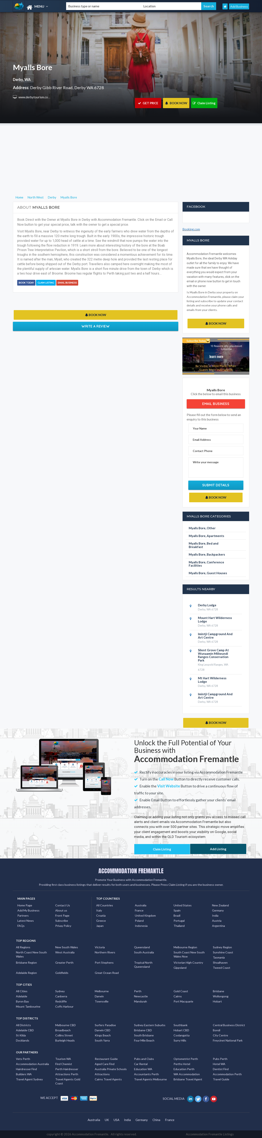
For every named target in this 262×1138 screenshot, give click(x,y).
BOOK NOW (176, 103)
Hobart (217, 1001)
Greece (101, 920)
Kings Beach (103, 1035)
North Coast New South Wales (31, 954)
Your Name (200, 428)
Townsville (101, 1001)
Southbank (180, 1025)
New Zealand (220, 905)
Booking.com (191, 229)
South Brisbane (144, 1035)
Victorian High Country (188, 962)
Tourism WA (63, 1059)
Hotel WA (219, 1064)
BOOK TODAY (26, 282)
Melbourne (102, 991)
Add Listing (218, 849)
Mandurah (140, 1001)
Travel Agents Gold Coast (67, 1081)
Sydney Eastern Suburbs (149, 1025)
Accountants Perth (146, 1074)
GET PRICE (148, 103)
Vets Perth (23, 1059)
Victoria (100, 947)
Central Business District (229, 1025)
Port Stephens (104, 962)
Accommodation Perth (227, 1074)
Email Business (67, 282)
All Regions (23, 947)
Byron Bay (22, 1001)
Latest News (25, 920)
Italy (99, 910)
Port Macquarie (183, 1001)
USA (116, 1120)
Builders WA (24, 1074)
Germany (218, 910)
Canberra (61, 996)
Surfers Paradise (105, 1025)
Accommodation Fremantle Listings (210, 1134)
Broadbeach (63, 1030)
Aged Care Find (104, 1064)
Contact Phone (202, 451)
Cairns (178, 996)
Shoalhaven (220, 962)
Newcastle (141, 996)
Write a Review (95, 326)
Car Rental (141, 1064)
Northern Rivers (105, 952)
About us (61, 910)
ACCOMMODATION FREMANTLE (131, 871)
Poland (139, 920)
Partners (23, 915)
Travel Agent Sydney (29, 1079)
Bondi (216, 1030)
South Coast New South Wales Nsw (189, 954)
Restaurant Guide (106, 1059)
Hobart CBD (181, 1030)
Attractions (102, 1074)
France (139, 910)
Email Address (202, 439)
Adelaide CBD (25, 1030)
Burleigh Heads (65, 1040)
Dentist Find (221, 1069)
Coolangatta (182, 1035)
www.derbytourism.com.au (36, 97)
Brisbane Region (26, 962)
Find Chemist (63, 1064)
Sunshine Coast (223, 952)
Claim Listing (204, 103)
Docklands (22, 1040)
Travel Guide (221, 1079)
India (215, 915)
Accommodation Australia (32, 1064)
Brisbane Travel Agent (188, 1079)
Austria (216, 920)
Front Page (62, 915)
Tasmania (219, 957)
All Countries (104, 905)
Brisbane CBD (143, 1030)
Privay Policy (63, 925)
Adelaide (21, 996)
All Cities (21, 991)
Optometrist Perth (186, 1059)
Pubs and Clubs (144, 1059)
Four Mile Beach (144, 1040)
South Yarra (102, 1040)
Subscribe (61, 920)
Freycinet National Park (228, 1040)
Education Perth (184, 1069)
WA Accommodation (187, 1074)
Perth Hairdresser (66, 1069)
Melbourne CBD (65, 1025)
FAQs (21, 925)
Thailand (179, 925)
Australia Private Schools (111, 1069)
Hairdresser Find (26, 1069)
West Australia (65, 952)
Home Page (24, 905)
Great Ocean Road (107, 972)
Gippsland (180, 967)
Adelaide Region (26, 972)
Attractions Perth (66, 1074)
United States (183, 905)
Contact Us (62, 905)
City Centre (220, 1035)
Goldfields (61, 972)
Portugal (179, 920)
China (156, 1120)
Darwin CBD (102, 1030)
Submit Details (215, 485)
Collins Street (64, 1035)
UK (107, 1120)
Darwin (99, 996)
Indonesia (141, 925)
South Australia (144, 952)
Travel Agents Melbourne (150, 1079)
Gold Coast (181, 991)
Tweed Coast (221, 967)
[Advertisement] (131, 154)
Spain (177, 910)
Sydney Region (222, 947)
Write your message (206, 462)
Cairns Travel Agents (108, 1079)
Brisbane (218, 991)
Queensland (142, 947)
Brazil (177, 915)
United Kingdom (145, 915)
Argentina (218, 925)
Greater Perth (64, 962)
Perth (137, 991)
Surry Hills (180, 1040)
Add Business (239, 6)
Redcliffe (61, 1001)
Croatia (101, 915)
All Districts (23, 1025)
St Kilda (21, 1035)
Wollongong (220, 996)
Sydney (60, 991)
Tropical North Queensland (143, 964)
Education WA (143, 1069)
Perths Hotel (182, 1064)
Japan (100, 925)
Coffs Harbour (64, 1006)
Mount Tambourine (28, 1006)
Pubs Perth (220, 1059)
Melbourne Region (185, 947)
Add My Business (28, 910)
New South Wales (66, 947)
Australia (140, 905)
